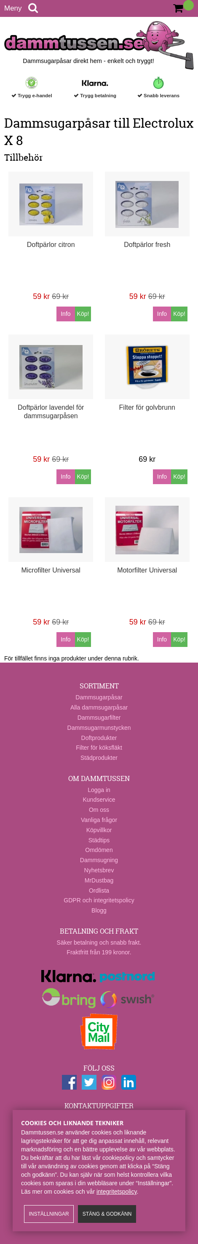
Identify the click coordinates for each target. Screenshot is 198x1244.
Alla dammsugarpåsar (99, 707)
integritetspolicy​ (116, 1191)
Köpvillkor (99, 830)
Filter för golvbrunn (147, 407)
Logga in (99, 789)
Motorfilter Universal (147, 570)
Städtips (99, 840)
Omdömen (98, 850)
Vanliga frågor (99, 820)
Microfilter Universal (50, 570)
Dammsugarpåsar (98, 697)
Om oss (99, 809)
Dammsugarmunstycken (99, 727)
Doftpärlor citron (51, 244)
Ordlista (99, 890)
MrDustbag (99, 880)
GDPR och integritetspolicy (99, 900)
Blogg (99, 910)
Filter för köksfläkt (99, 747)
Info (65, 313)
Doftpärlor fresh (147, 244)
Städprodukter (99, 757)
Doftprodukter (99, 737)
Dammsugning (99, 860)
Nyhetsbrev (99, 870)
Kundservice (99, 799)
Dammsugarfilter (99, 717)
